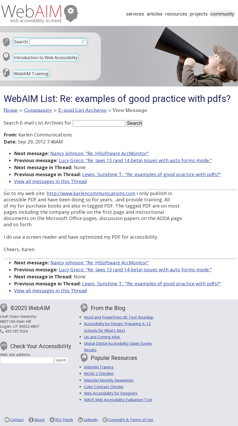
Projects (199, 14)
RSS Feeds (64, 419)
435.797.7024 (16, 331)
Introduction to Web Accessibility (46, 57)
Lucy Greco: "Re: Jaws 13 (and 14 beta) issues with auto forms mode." (135, 160)
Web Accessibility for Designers (110, 393)
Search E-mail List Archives (33, 123)
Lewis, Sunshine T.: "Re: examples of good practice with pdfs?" (151, 174)
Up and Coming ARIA (102, 336)
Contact (17, 419)
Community (222, 14)
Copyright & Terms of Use (130, 419)
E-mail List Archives (82, 110)
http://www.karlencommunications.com (91, 193)
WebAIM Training (31, 74)
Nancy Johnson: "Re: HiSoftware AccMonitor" (99, 153)
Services (135, 14)
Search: (21, 42)
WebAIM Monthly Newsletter (109, 380)
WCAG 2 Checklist (99, 373)
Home (11, 110)
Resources (176, 14)
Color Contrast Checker (104, 386)
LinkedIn (90, 419)
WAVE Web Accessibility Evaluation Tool (118, 399)
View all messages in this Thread (50, 181)
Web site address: (15, 354)
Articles (155, 14)
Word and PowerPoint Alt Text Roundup (118, 317)
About (39, 419)
